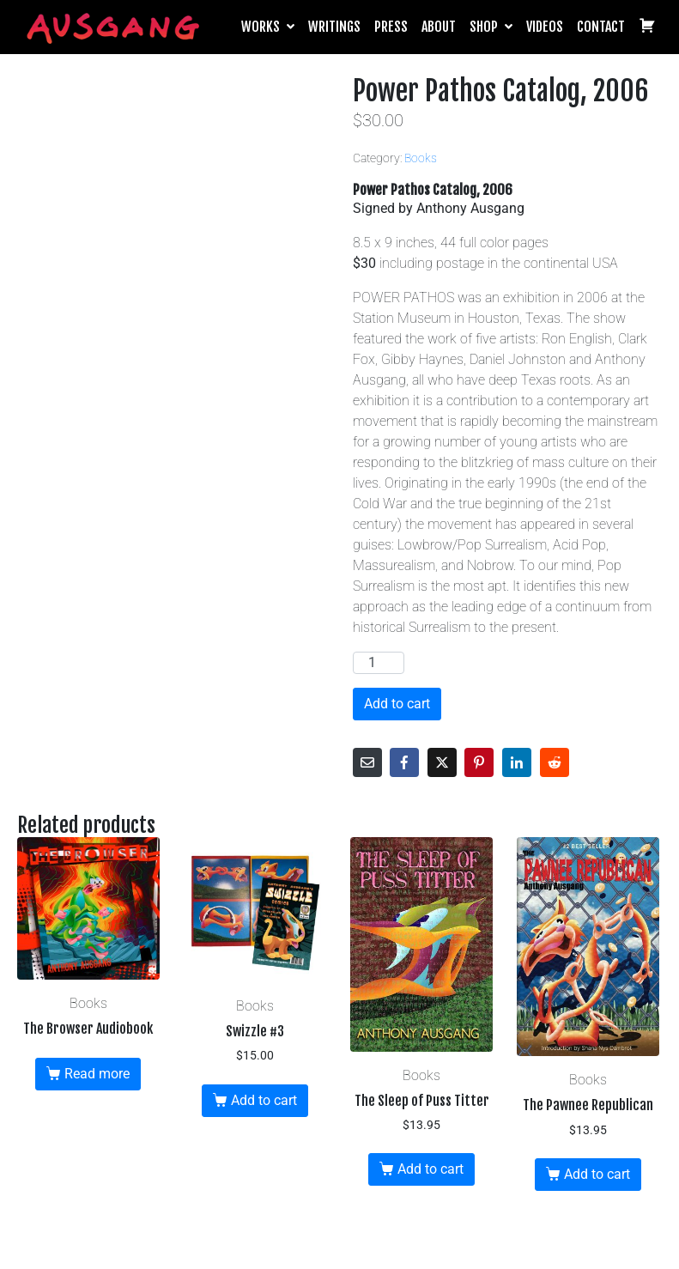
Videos (544, 26)
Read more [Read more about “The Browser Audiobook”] (97, 1074)
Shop (491, 26)
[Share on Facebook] (404, 762)
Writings (334, 26)
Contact (601, 26)
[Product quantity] (378, 663)
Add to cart (397, 703)
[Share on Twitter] (442, 762)
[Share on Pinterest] (479, 762)
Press (391, 26)
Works (267, 26)
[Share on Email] (367, 762)
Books (420, 158)
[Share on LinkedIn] (516, 762)
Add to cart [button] (264, 1100)
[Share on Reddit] (554, 762)
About (438, 26)
